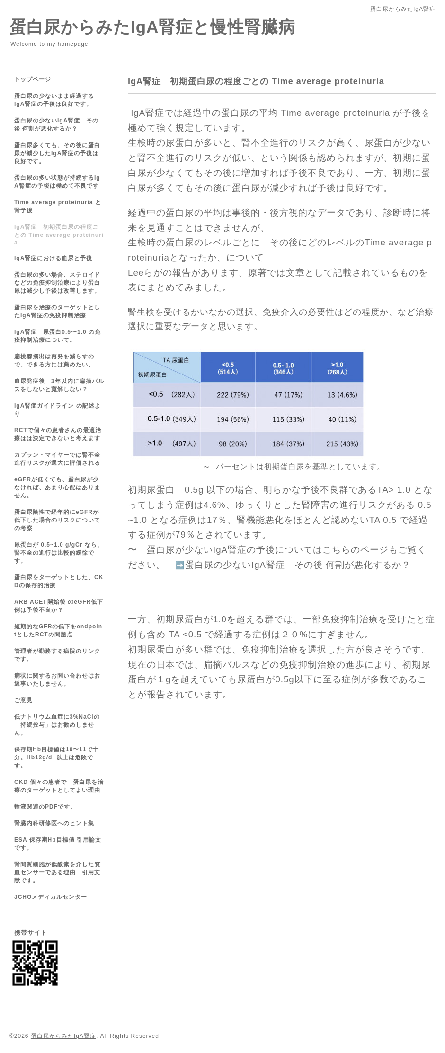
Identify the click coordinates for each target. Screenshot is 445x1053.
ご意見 (26, 700)
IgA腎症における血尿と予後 (53, 258)
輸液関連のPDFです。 (45, 806)
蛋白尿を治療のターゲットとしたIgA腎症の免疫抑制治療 (57, 311)
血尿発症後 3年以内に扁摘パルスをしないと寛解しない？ (59, 385)
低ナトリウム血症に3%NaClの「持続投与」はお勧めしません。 (57, 725)
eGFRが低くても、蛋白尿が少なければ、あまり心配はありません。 (57, 487)
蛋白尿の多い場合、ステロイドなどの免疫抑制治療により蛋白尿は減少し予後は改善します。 (57, 282)
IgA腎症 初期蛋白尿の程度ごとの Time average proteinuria (59, 235)
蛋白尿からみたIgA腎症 (63, 1036)
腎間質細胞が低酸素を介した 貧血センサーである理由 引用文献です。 (57, 872)
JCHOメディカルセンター (50, 897)
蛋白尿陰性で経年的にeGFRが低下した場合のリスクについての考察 (57, 520)
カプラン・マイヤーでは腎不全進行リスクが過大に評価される (57, 459)
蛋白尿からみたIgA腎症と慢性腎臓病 (152, 26)
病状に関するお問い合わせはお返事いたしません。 (57, 679)
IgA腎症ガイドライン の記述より (57, 409)
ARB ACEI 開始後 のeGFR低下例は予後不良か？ (58, 606)
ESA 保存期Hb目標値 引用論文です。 (57, 843)
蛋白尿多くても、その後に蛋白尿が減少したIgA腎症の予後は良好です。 (57, 153)
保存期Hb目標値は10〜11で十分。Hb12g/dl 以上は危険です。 (56, 757)
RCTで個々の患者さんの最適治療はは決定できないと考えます (57, 434)
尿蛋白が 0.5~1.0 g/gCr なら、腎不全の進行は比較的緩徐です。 (58, 552)
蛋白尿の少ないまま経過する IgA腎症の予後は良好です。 (60, 100)
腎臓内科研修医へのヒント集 (54, 823)
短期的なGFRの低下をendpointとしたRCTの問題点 (58, 630)
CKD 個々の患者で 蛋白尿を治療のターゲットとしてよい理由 (59, 786)
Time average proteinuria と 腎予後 (57, 206)
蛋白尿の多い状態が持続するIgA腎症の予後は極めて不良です (57, 181)
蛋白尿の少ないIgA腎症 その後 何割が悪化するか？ (298, 565)
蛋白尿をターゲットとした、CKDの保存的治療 (58, 581)
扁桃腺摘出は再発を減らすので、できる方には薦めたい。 (54, 360)
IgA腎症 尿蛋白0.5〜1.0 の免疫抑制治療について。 (57, 336)
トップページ (32, 79)
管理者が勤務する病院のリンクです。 (57, 655)
